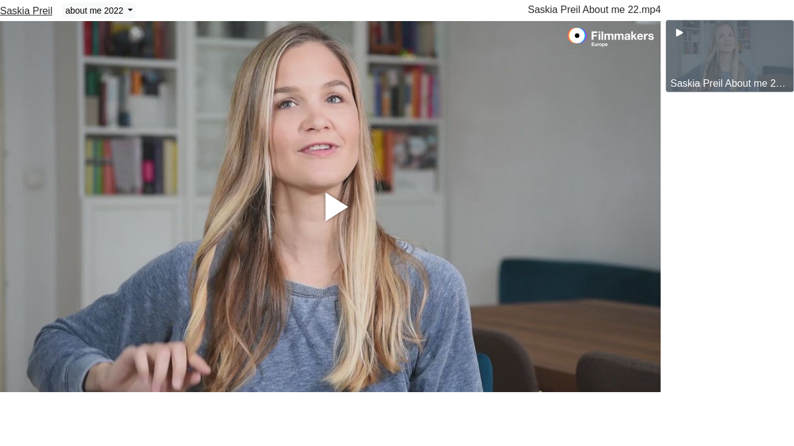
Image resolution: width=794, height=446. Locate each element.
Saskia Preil (26, 11)
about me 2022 (95, 10)
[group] (730, 56)
